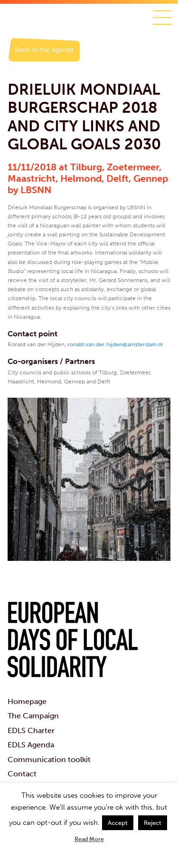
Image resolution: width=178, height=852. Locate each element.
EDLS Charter (31, 730)
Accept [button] (118, 822)
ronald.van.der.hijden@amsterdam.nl (115, 344)
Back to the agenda (44, 50)
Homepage (27, 701)
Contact (22, 773)
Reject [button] (152, 822)
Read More (89, 839)
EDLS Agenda (31, 744)
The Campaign (33, 715)
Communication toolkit (49, 759)
